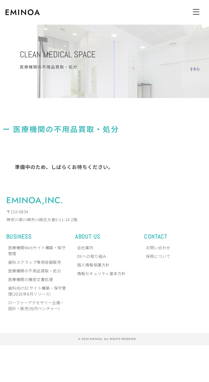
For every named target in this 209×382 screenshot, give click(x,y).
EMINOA (23, 12)
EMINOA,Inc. (34, 237)
